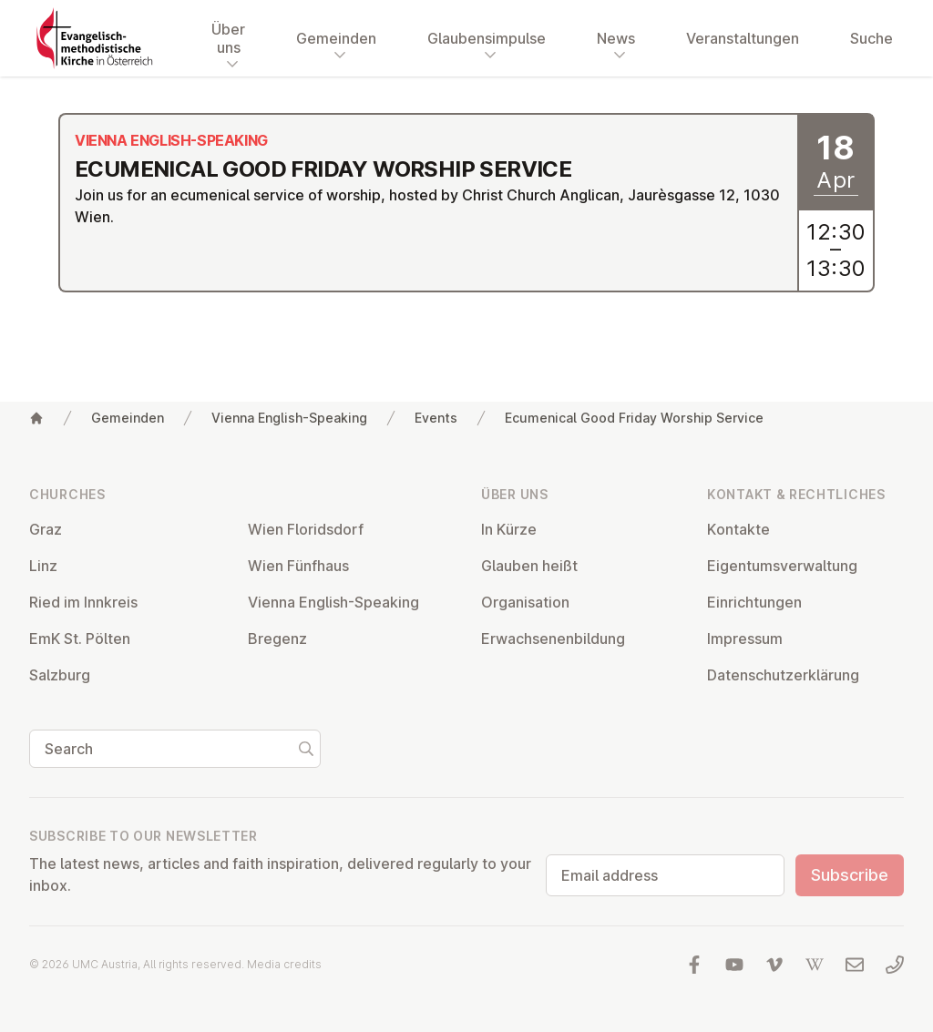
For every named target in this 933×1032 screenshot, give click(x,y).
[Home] (36, 418)
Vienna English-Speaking (289, 417)
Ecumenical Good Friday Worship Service (634, 417)
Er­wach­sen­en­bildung (553, 638)
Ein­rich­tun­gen (754, 602)
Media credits (284, 964)
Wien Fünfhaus (298, 566)
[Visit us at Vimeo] (774, 964)
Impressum (745, 638)
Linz (43, 566)
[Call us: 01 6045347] (895, 964)
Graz (45, 529)
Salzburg (59, 675)
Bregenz (277, 638)
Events (436, 417)
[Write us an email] (855, 964)
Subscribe (849, 874)
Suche (871, 38)
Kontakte (738, 529)
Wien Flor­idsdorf (306, 529)
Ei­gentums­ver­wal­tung (782, 566)
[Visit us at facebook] (694, 964)
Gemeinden (127, 417)
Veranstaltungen (742, 38)
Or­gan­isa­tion (525, 602)
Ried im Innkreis (83, 602)
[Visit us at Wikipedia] (814, 964)
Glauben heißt (529, 566)
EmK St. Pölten (79, 638)
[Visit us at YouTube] (734, 964)
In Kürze (509, 529)
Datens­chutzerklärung (783, 675)
